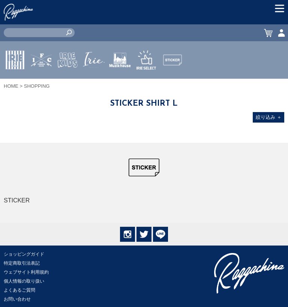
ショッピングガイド (24, 254)
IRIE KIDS (68, 82)
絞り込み (269, 117)
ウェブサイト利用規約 (26, 272)
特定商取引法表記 (22, 263)
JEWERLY (93, 78)
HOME (11, 86)
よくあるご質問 (19, 290)
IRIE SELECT (146, 82)
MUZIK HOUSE (120, 82)
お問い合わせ (17, 299)
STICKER (172, 78)
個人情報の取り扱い (24, 281)
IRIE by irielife (15, 82)
